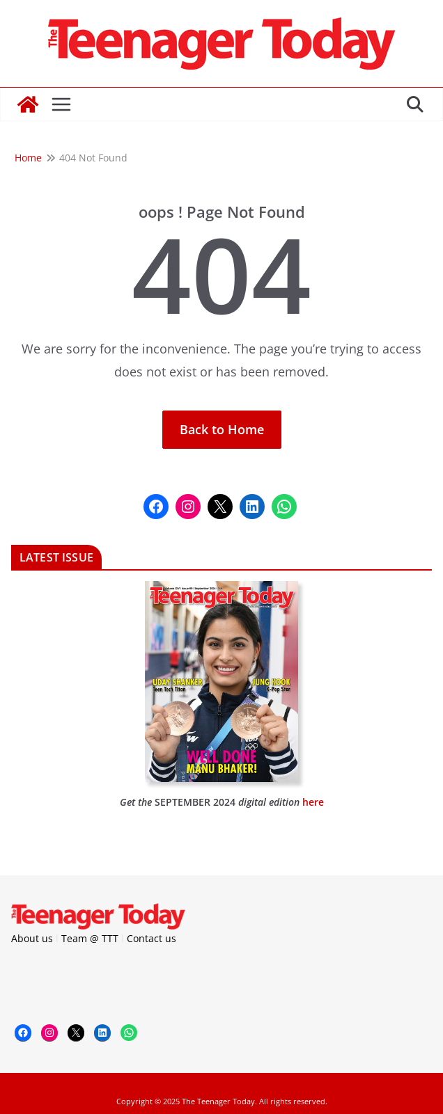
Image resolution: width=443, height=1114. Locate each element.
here (313, 802)
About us (32, 938)
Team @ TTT (89, 938)
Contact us (151, 938)
